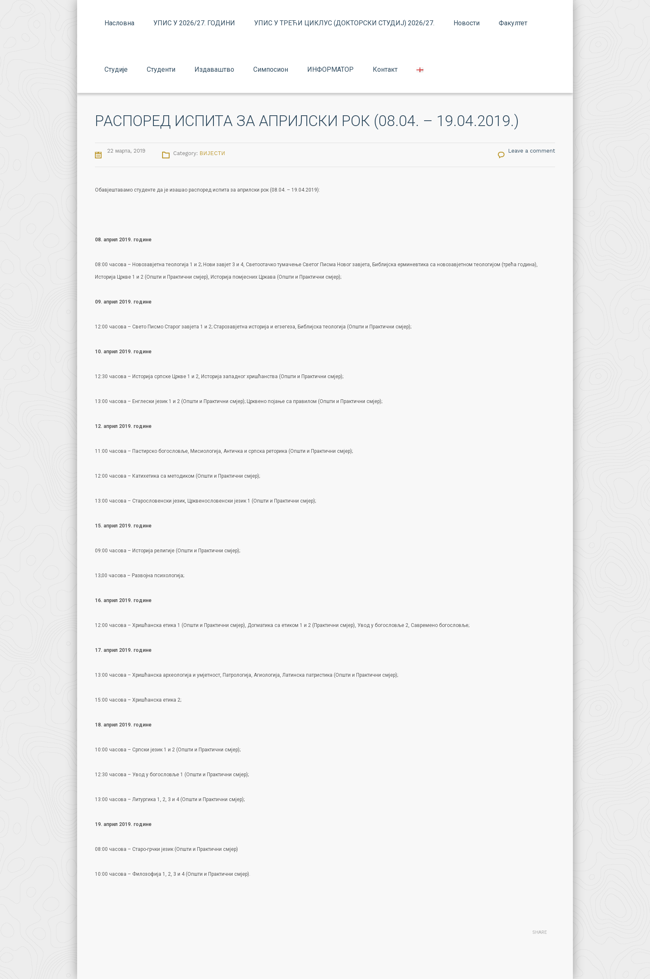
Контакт (385, 69)
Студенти (161, 69)
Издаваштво (214, 69)
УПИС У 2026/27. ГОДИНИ (194, 23)
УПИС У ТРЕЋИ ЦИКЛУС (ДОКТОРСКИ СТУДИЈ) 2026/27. (344, 23)
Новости (467, 23)
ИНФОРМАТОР (330, 69)
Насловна (119, 23)
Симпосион (270, 69)
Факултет (513, 23)
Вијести (213, 153)
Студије (116, 69)
